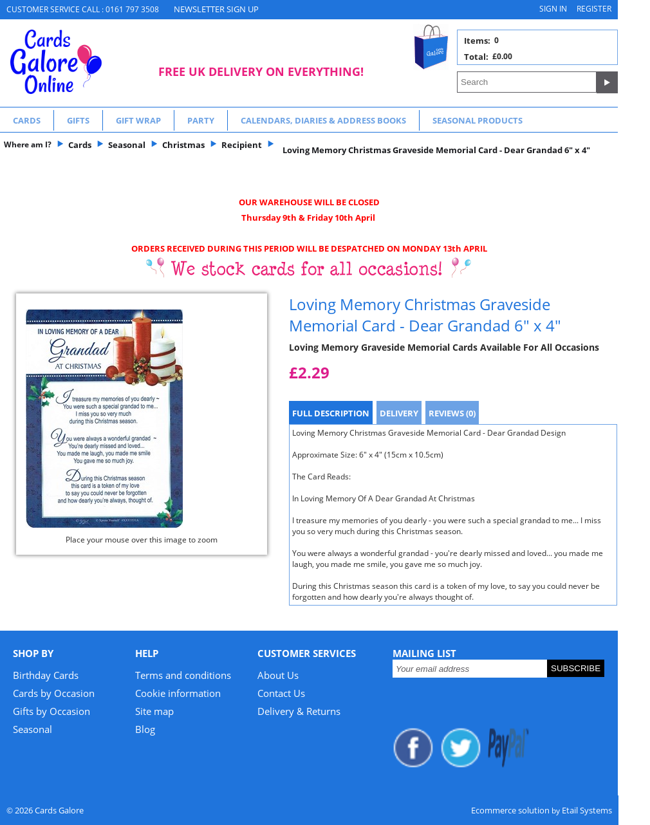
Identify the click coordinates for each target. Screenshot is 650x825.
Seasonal (32, 729)
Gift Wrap (138, 120)
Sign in (553, 8)
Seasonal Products (477, 120)
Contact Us (281, 693)
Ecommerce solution (510, 810)
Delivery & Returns (298, 711)
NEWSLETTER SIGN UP (216, 9)
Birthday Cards (46, 675)
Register (594, 8)
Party (200, 120)
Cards (27, 120)
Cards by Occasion (54, 693)
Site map (154, 711)
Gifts (78, 120)
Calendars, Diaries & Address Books (323, 120)
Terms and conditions (183, 675)
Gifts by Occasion (51, 711)
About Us (278, 675)
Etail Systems (587, 810)
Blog (145, 729)
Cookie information (178, 693)
